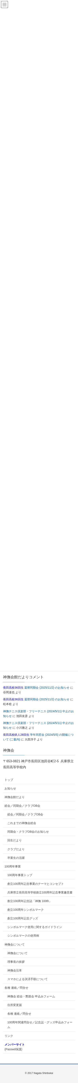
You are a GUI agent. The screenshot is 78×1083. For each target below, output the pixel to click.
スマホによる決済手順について (27, 979)
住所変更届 (14, 1005)
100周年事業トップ (19, 875)
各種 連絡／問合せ (16, 987)
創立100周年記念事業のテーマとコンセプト (35, 883)
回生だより (14, 840)
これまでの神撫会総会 (21, 823)
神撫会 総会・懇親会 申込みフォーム (31, 996)
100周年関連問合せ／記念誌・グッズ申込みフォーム (39, 1025)
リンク (9, 1036)
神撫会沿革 (14, 970)
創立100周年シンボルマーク (25, 909)
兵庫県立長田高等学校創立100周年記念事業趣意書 (39, 892)
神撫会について (15, 944)
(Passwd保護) (15, 1047)
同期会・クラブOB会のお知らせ (28, 831)
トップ (9, 779)
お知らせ (10, 788)
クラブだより (16, 849)
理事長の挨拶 (16, 961)
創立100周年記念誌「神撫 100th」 (29, 901)
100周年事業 (13, 866)
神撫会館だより (15, 797)
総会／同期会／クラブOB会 (22, 805)
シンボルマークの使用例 (23, 935)
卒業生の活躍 (16, 857)
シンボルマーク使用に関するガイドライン (34, 927)
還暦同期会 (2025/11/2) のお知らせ (36, 687)
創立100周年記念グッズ (22, 918)
